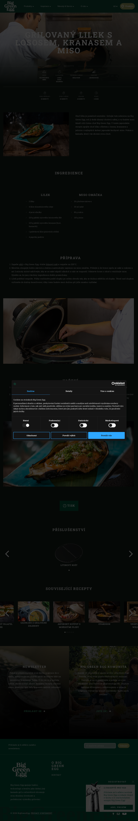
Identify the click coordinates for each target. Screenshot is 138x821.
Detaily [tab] (69, 391)
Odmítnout (32, 435)
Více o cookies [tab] (107, 391)
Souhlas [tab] (31, 391)
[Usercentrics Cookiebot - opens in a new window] (113, 384)
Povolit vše (106, 435)
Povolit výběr (69, 435)
